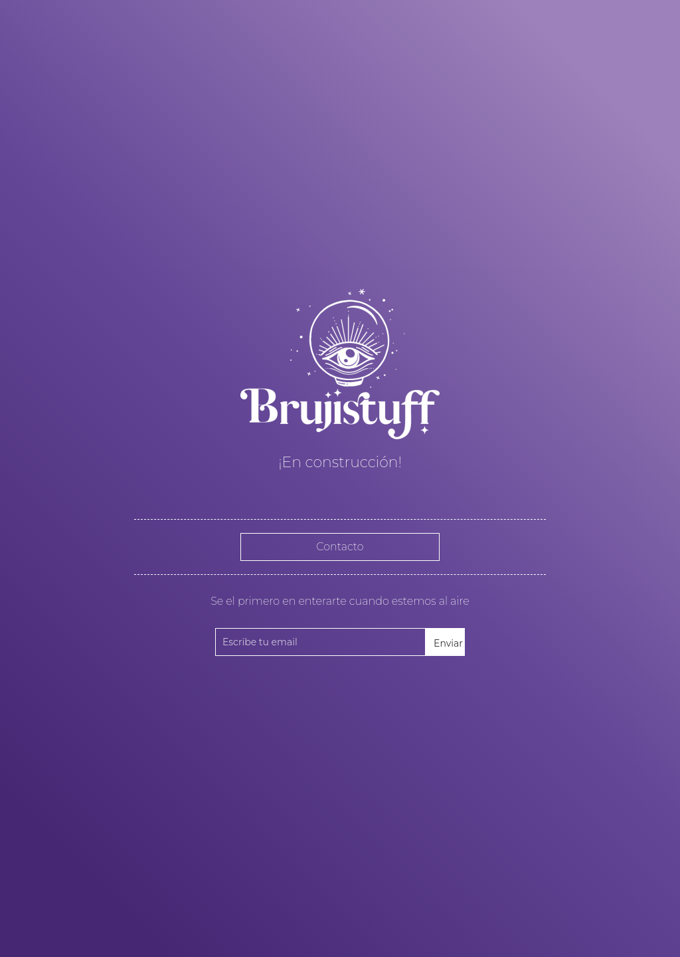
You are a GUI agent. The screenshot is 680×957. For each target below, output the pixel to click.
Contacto (339, 546)
